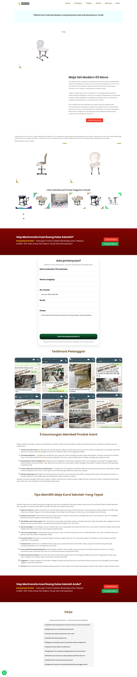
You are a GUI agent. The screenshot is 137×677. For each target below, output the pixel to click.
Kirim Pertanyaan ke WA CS (68, 294)
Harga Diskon (110, 201)
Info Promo (111, 197)
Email (68, 260)
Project (89, 3)
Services (108, 3)
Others (98, 3)
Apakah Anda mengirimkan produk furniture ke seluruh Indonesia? (67, 582)
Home (67, 3)
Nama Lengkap (68, 239)
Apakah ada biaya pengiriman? (56, 595)
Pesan (68, 278)
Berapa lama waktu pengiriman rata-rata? (59, 591)
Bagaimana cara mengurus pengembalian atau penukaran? (65, 608)
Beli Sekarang (95, 77)
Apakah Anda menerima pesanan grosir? (59, 617)
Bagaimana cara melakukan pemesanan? (59, 586)
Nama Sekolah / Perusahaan (68, 229)
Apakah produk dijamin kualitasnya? (57, 604)
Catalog (77, 3)
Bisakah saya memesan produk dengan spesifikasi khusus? (65, 613)
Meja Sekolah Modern (71, 674)
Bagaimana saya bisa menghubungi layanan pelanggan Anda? (66, 621)
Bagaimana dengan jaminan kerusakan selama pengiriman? (65, 599)
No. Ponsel (68, 250)
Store (118, 3)
